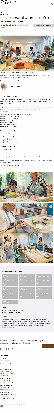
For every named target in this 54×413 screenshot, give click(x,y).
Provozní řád (4, 375)
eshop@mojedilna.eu (6, 382)
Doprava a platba (5, 362)
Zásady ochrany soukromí (7, 373)
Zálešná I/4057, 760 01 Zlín (15, 310)
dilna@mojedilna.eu (6, 389)
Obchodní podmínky (6, 371)
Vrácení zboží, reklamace (7, 364)
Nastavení (35, 346)
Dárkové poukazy (5, 366)
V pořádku (48, 346)
